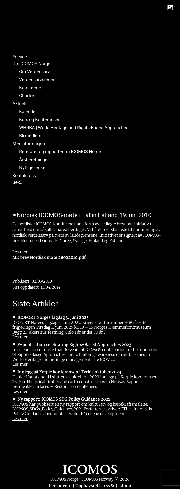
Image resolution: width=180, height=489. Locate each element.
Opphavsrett (88, 486)
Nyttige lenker (33, 167)
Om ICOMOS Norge (31, 63)
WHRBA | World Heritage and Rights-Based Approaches (73, 127)
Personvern (61, 486)
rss (109, 486)
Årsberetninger (34, 159)
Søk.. (17, 182)
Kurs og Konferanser (39, 119)
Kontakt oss (24, 175)
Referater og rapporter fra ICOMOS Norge (60, 151)
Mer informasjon (28, 143)
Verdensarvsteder (37, 79)
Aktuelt (19, 103)
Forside (19, 57)
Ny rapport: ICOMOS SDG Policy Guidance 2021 (63, 399)
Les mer (20, 337)
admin (124, 486)
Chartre (26, 95)
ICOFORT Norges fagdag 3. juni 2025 (52, 317)
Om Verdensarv (34, 71)
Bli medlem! (31, 135)
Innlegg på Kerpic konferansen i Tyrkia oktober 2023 (69, 372)
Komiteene (30, 87)
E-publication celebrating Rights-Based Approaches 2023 (74, 345)
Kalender (28, 111)
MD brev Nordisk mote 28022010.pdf (49, 257)
